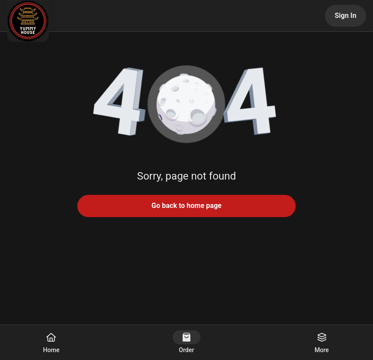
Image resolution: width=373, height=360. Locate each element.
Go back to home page (186, 205)
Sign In (345, 15)
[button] (186, 104)
